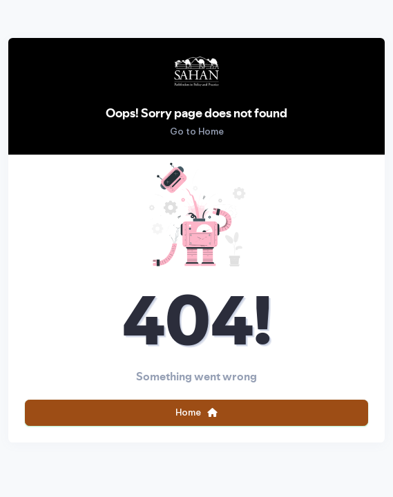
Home (196, 412)
